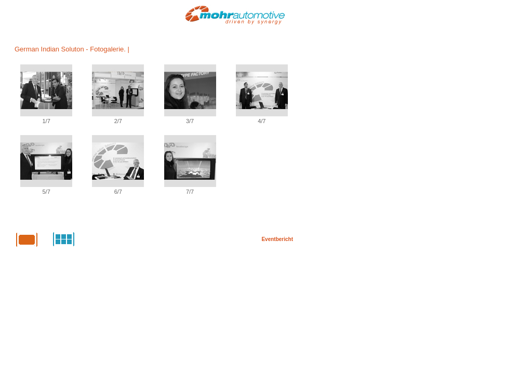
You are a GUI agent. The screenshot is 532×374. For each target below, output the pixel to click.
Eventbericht (277, 239)
